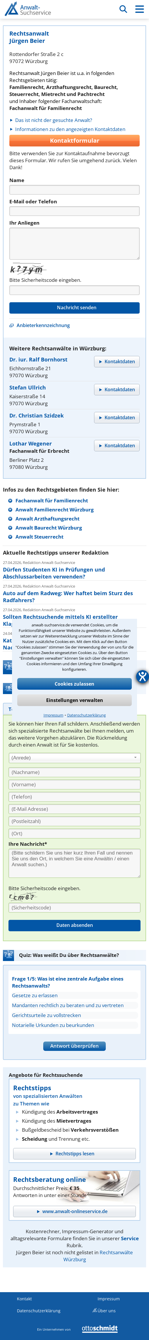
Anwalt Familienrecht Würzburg (54, 509)
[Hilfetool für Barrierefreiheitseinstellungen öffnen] (142, 676)
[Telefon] (74, 211)
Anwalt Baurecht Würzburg (48, 527)
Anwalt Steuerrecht (39, 536)
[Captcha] (74, 290)
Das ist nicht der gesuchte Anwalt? (53, 120)
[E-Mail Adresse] (74, 809)
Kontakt (24, 1298)
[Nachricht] (74, 244)
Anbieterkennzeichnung (43, 325)
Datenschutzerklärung (86, 715)
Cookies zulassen (74, 684)
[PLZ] (74, 821)
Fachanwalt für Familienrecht (51, 500)
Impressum (53, 715)
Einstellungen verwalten (74, 700)
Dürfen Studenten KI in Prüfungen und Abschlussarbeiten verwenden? (54, 573)
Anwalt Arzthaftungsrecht (47, 518)
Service (130, 1238)
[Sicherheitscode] (74, 908)
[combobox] (75, 758)
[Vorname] (74, 784)
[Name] (74, 190)
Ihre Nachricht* (27, 844)
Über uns (107, 1310)
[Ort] (74, 833)
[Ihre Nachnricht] (74, 863)
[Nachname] (74, 772)
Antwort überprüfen (74, 1045)
